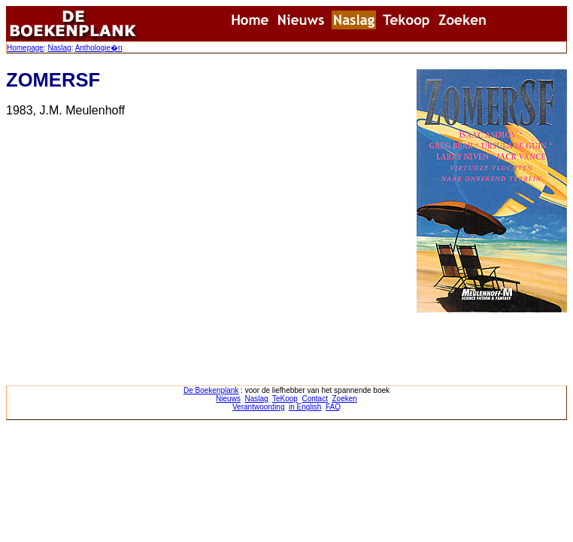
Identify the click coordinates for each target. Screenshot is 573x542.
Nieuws (228, 398)
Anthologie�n (99, 48)
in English (305, 407)
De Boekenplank (210, 390)
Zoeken (344, 398)
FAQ (333, 407)
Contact (314, 398)
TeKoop (285, 398)
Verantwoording (258, 407)
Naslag (59, 48)
